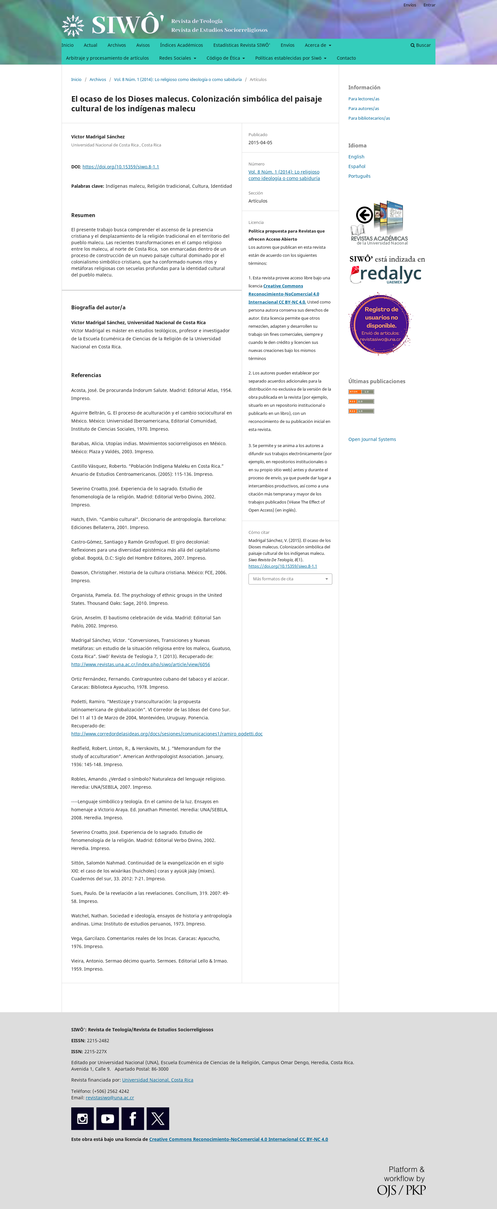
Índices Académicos (181, 45)
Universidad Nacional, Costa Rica (157, 1080)
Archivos (117, 45)
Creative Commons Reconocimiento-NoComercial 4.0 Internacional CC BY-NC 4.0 (284, 294)
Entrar (429, 5)
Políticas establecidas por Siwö (289, 58)
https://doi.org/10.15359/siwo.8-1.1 (121, 167)
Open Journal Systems (372, 439)
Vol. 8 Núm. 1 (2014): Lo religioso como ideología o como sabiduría (178, 79)
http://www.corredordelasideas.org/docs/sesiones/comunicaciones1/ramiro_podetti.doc (167, 734)
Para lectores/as (363, 99)
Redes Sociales (175, 58)
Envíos (288, 45)
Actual (90, 45)
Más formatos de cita (273, 579)
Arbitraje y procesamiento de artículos (107, 58)
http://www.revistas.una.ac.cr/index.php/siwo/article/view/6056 (140, 664)
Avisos (143, 45)
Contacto (346, 58)
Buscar (421, 45)
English (356, 157)
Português (359, 176)
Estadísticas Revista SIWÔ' (241, 45)
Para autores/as (363, 108)
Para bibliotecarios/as (369, 118)
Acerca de (316, 45)
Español (356, 166)
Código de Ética (224, 58)
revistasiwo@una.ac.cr (110, 1097)
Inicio (67, 45)
